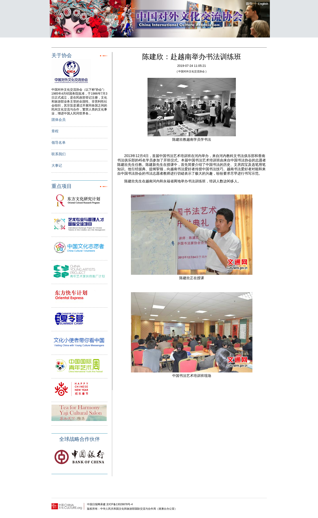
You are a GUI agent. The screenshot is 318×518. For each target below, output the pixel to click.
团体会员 (58, 120)
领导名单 (58, 142)
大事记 (56, 165)
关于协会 (61, 55)
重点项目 (61, 186)
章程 (55, 131)
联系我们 (58, 154)
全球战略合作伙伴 (79, 439)
